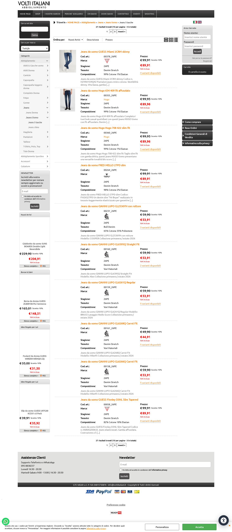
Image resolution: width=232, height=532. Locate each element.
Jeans (26, 107)
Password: (189, 41)
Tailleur (26, 141)
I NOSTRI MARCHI (52, 13)
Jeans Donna (32, 112)
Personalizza (162, 527)
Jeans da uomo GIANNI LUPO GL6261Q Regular (108, 282)
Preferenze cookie (116, 504)
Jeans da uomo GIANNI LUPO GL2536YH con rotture (111, 206)
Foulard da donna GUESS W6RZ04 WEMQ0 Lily (34, 357)
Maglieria (27, 132)
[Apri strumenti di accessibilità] (223, 520)
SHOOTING (149, 13)
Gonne (26, 102)
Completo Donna (31, 93)
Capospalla (28, 80)
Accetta (199, 527)
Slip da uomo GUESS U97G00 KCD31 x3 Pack (34, 412)
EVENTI (136, 13)
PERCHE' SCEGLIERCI (74, 13)
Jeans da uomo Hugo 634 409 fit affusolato (105, 90)
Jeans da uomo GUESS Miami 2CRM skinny (105, 51)
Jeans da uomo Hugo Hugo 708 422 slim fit (105, 127)
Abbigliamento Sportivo (32, 156)
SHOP (37, 13)
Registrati (207, 61)
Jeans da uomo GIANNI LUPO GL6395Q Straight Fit (110, 244)
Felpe (26, 97)
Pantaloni (27, 136)
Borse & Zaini (27, 272)
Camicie (27, 75)
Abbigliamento (28, 60)
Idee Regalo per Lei (29, 327)
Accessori (25, 161)
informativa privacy (159, 470)
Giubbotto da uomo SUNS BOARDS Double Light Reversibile (35, 246)
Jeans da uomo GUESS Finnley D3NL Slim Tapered (109, 399)
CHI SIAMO (92, 13)
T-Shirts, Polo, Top (31, 146)
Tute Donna (28, 151)
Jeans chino (33, 127)
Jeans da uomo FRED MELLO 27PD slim (103, 165)
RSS (44, 266)
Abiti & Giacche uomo (33, 65)
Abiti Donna (28, 70)
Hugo (106, 99)
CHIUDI (229, 525)
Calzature (25, 166)
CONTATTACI (123, 13)
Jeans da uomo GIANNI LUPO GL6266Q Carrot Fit (109, 361)
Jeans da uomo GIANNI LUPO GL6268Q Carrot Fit (109, 323)
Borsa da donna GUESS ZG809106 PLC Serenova (34, 302)
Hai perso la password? (202, 58)
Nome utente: (191, 32)
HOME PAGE (25, 13)
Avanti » (121, 31)
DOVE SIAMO (107, 13)
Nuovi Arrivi (26, 214)
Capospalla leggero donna (32, 86)
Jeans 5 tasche (35, 122)
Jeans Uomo (32, 117)
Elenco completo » (31, 266)
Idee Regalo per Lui (29, 381)
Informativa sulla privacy (96, 528)
